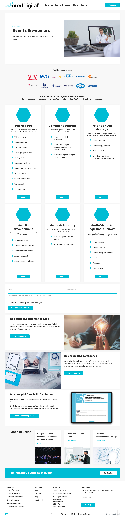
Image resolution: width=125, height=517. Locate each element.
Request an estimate (20, 308)
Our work (38, 493)
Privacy (63, 514)
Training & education (14, 503)
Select (23, 197)
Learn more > (42, 444)
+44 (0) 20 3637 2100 (61, 490)
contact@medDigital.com (62, 493)
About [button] (68, 5)
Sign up (88, 505)
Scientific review (13, 490)
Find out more (20, 336)
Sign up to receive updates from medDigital (26, 303)
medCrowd (39, 500)
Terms (53, 514)
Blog (75, 5)
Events (84, 5)
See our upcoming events (24, 416)
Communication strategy (15, 507)
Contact (112, 5)
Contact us (108, 473)
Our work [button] (59, 5)
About (37, 490)
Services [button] (49, 5)
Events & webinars (13, 500)
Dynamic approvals (14, 493)
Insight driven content (15, 497)
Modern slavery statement (80, 514)
